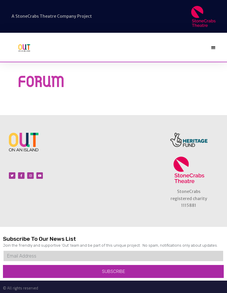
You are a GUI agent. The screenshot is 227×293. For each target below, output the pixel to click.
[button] (213, 47)
